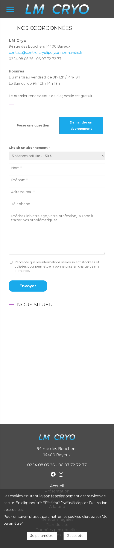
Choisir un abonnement (29, 148)
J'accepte (75, 536)
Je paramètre (41, 536)
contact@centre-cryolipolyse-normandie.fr (46, 53)
